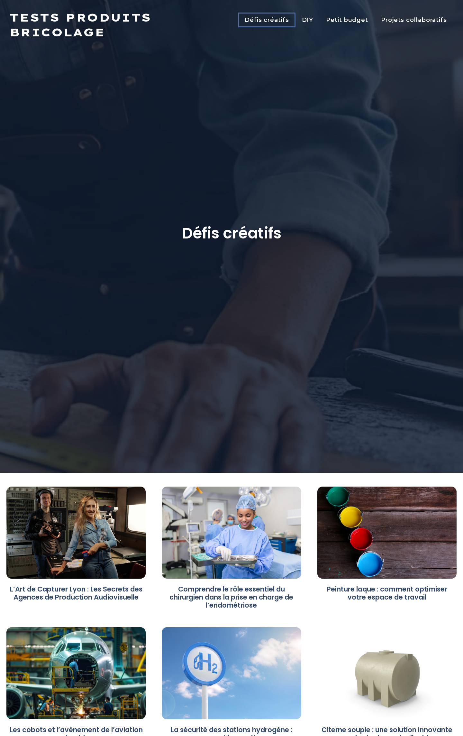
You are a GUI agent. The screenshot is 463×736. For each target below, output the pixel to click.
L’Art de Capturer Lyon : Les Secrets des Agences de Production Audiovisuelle (76, 593)
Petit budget (347, 19)
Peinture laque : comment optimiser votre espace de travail (387, 593)
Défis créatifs (267, 19)
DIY (307, 19)
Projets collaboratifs (414, 19)
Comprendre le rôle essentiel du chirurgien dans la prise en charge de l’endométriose (231, 597)
